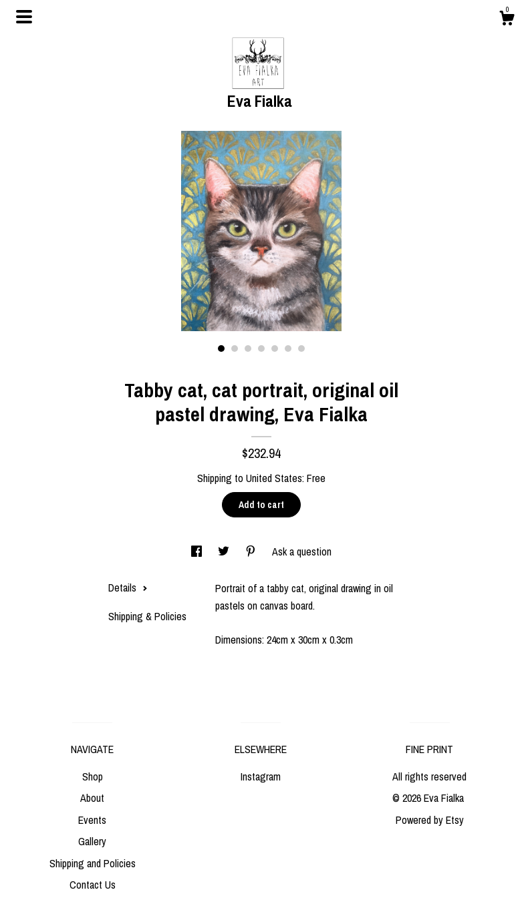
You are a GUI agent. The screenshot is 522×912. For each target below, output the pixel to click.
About (92, 797)
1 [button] (221, 348)
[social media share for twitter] (225, 551)
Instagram (261, 776)
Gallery (92, 841)
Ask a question (302, 551)
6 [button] (288, 348)
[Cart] (506, 20)
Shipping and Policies (92, 863)
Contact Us (93, 884)
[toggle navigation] (24, 16)
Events (92, 820)
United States (274, 478)
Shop (92, 776)
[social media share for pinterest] (252, 551)
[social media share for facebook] (198, 551)
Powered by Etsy (430, 820)
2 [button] (234, 348)
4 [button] (261, 348)
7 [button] (301, 348)
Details (128, 587)
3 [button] (248, 348)
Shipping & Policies (147, 616)
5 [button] (274, 348)
